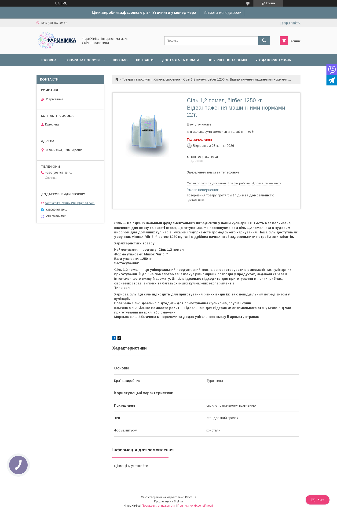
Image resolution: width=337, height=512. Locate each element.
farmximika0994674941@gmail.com (70, 203)
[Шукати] (264, 40)
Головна (48, 60)
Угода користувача (273, 60)
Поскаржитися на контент (158, 505)
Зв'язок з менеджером (222, 13)
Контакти (145, 60)
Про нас (120, 60)
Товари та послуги (82, 60)
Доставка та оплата (180, 60)
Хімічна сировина (167, 79)
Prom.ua (190, 497)
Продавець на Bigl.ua (168, 501)
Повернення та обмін (227, 60)
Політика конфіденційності (195, 505)
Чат (317, 500)
